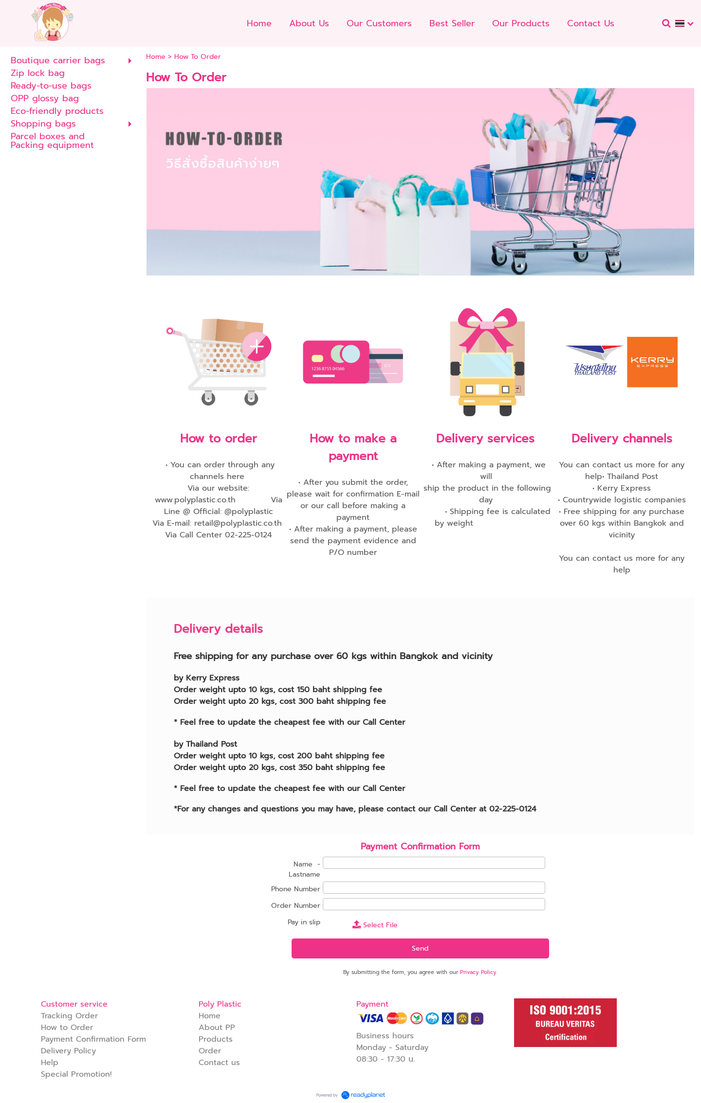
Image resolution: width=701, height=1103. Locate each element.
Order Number (295, 906)
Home (156, 57)
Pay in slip (304, 922)
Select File (375, 925)
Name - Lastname (304, 869)
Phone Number (295, 889)
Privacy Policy (478, 972)
